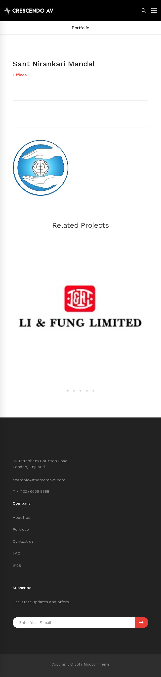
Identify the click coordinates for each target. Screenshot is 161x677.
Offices (20, 75)
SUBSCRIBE (141, 622)
